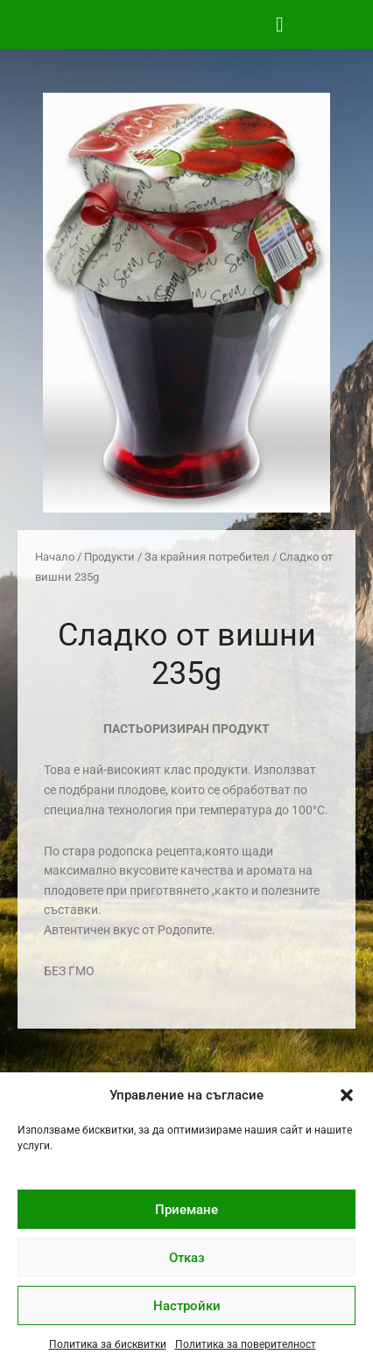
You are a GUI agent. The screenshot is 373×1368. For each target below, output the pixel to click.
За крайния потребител (207, 556)
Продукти (109, 556)
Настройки (187, 1306)
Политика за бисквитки (107, 1344)
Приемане (186, 1210)
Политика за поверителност (245, 1344)
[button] (346, 1095)
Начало (54, 556)
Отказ (187, 1258)
